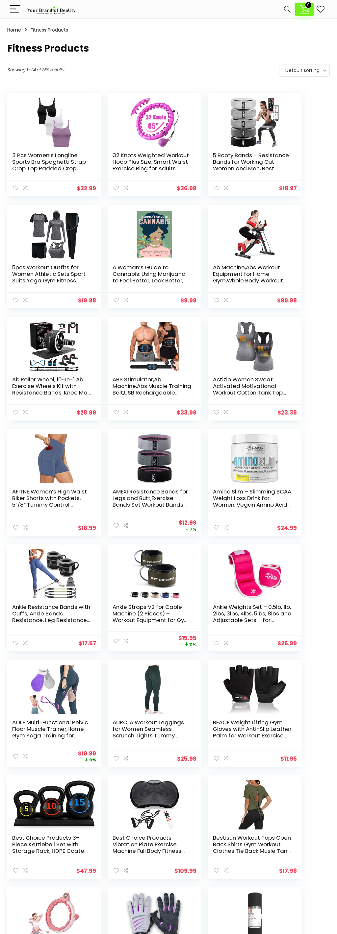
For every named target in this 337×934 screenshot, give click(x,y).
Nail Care (128, 890)
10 (190, 782)
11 (201, 782)
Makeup (127, 871)
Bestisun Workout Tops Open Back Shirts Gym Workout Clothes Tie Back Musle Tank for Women (42, 735)
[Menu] (15, 9)
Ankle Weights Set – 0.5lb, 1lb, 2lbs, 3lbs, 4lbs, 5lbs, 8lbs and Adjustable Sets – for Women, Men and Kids (207, 508)
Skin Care (129, 899)
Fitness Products (137, 853)
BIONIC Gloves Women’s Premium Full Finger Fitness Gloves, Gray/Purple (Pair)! (204, 735)
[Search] (287, 9)
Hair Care (128, 862)
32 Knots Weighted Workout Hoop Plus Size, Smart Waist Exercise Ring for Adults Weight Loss (120, 168)
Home (14, 30)
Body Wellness (134, 844)
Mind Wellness (134, 880)
